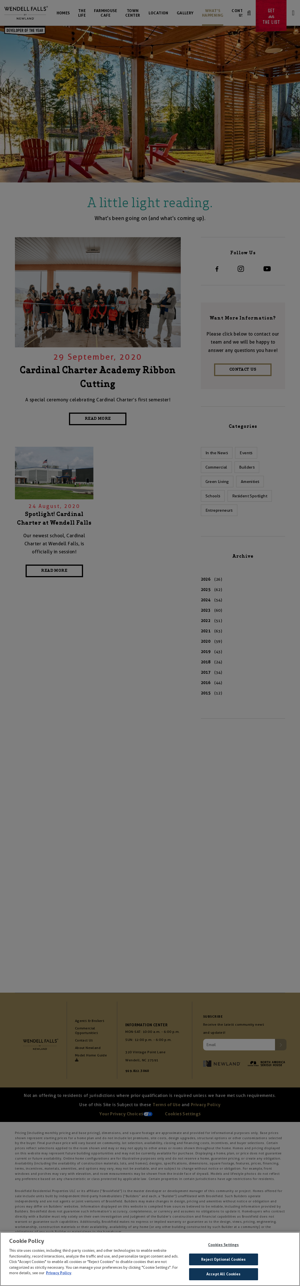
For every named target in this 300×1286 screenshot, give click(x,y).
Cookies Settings (223, 1245)
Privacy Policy (58, 1273)
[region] (150, 1259)
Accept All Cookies (223, 1274)
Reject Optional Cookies (223, 1259)
